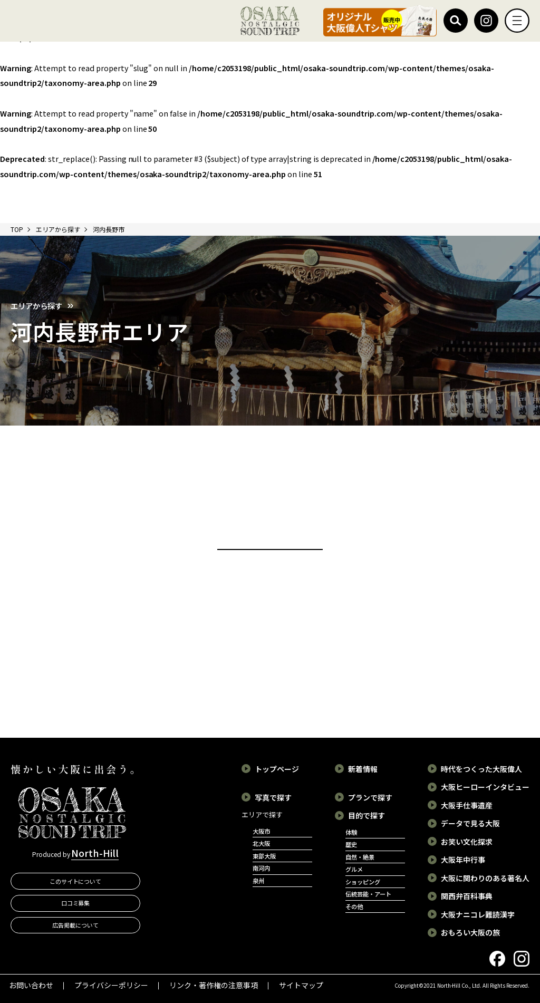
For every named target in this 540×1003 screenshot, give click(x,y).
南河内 (261, 868)
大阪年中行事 (463, 859)
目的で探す (366, 815)
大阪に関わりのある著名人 (485, 878)
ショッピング (362, 881)
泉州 (258, 880)
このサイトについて (76, 881)
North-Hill (95, 853)
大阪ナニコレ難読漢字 (478, 914)
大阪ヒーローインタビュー (485, 787)
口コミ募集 (75, 903)
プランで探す (370, 797)
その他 (354, 906)
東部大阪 (264, 856)
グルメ (354, 869)
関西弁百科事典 (467, 896)
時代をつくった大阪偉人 (481, 769)
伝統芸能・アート (368, 894)
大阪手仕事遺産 (467, 805)
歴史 (351, 844)
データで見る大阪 (470, 823)
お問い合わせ (31, 985)
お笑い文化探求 (467, 841)
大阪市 (261, 831)
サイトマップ (301, 985)
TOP (17, 229)
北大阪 (261, 843)
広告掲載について (75, 925)
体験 (351, 832)
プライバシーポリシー (111, 985)
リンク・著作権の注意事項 (213, 985)
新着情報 (363, 769)
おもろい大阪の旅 (470, 932)
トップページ (277, 769)
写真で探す (273, 797)
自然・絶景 (359, 857)
